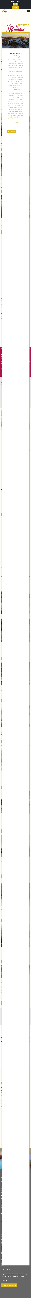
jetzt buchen (11, 131)
